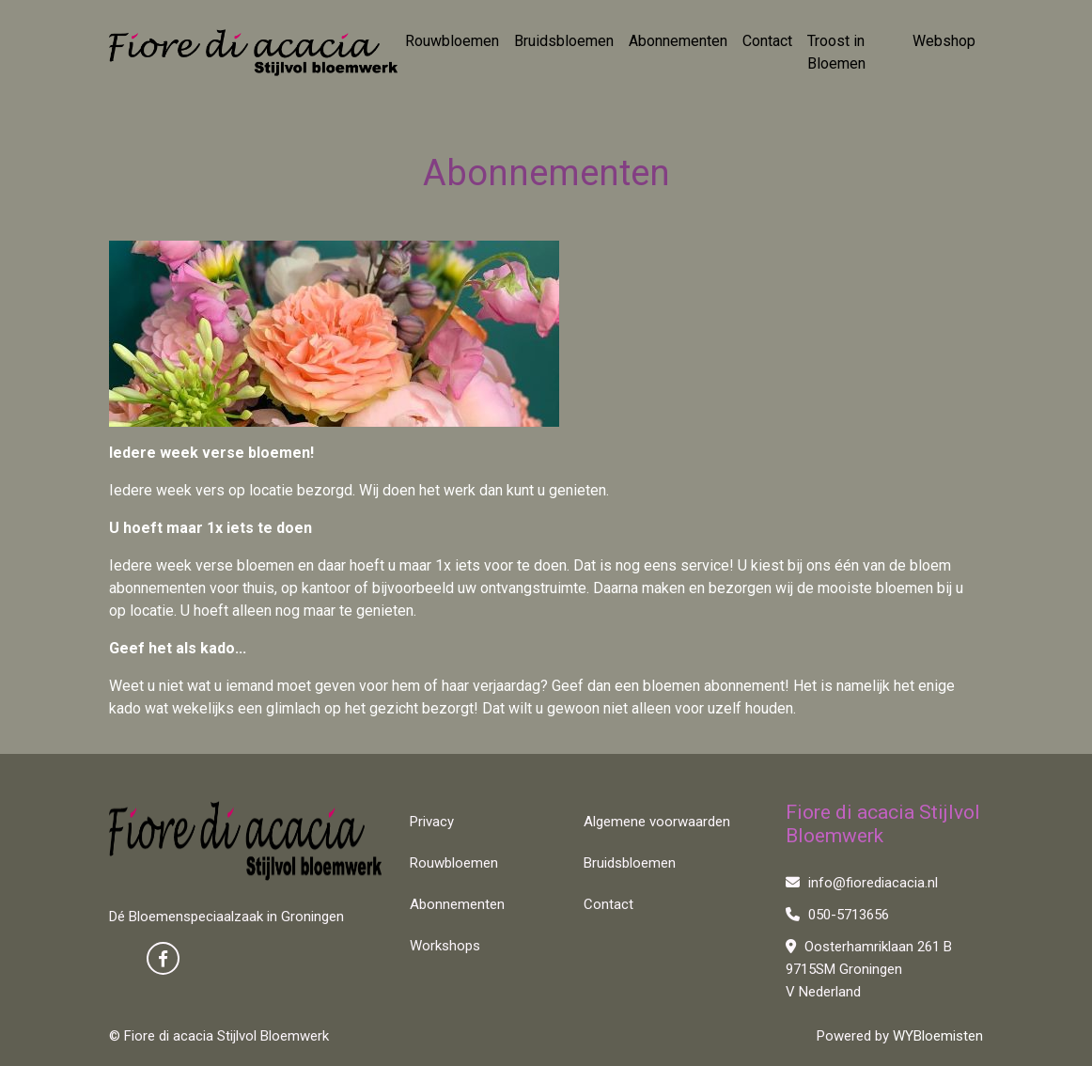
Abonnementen (678, 41)
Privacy (432, 821)
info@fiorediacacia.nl (862, 882)
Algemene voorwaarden (657, 821)
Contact (767, 41)
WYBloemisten (938, 1035)
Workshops (445, 945)
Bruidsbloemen (564, 41)
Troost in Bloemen (836, 52)
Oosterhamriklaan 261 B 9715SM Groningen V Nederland (869, 969)
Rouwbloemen (452, 41)
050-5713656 (837, 914)
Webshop (944, 41)
